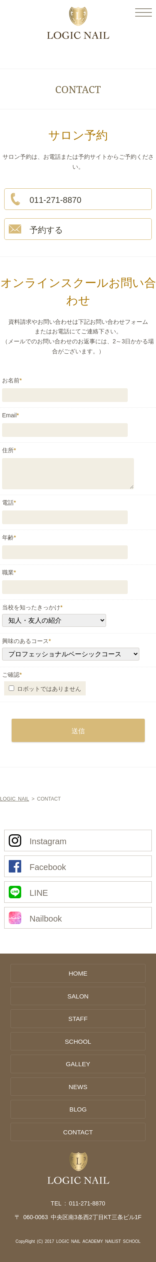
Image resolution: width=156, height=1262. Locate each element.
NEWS (78, 1086)
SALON (78, 996)
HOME (78, 973)
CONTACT (78, 1132)
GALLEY (78, 1063)
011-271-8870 (87, 1203)
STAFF (77, 1018)
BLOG (78, 1109)
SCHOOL (78, 1041)
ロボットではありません (45, 688)
